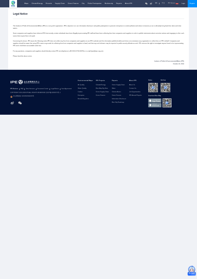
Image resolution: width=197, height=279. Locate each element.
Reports (119, 3)
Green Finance (73, 3)
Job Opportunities (134, 92)
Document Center (42, 89)
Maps (26, 3)
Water (114, 88)
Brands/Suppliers (83, 99)
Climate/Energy (37, 3)
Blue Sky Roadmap (118, 102)
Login (183, 3)
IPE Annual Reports (135, 95)
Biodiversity (108, 3)
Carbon (80, 92)
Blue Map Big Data (102, 88)
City (83, 3)
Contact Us (132, 88)
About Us (132, 85)
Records (49, 3)
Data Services (30, 89)
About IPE (128, 3)
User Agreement (66, 89)
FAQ (22, 89)
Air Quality (81, 85)
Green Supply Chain (102, 92)
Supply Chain (60, 3)
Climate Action (116, 92)
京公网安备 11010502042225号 (22, 97)
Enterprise (81, 95)
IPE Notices (173, 3)
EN (156, 3)
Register (192, 3)
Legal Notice (55, 89)
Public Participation (94, 3)
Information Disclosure (119, 99)
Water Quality (82, 88)
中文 (163, 3)
